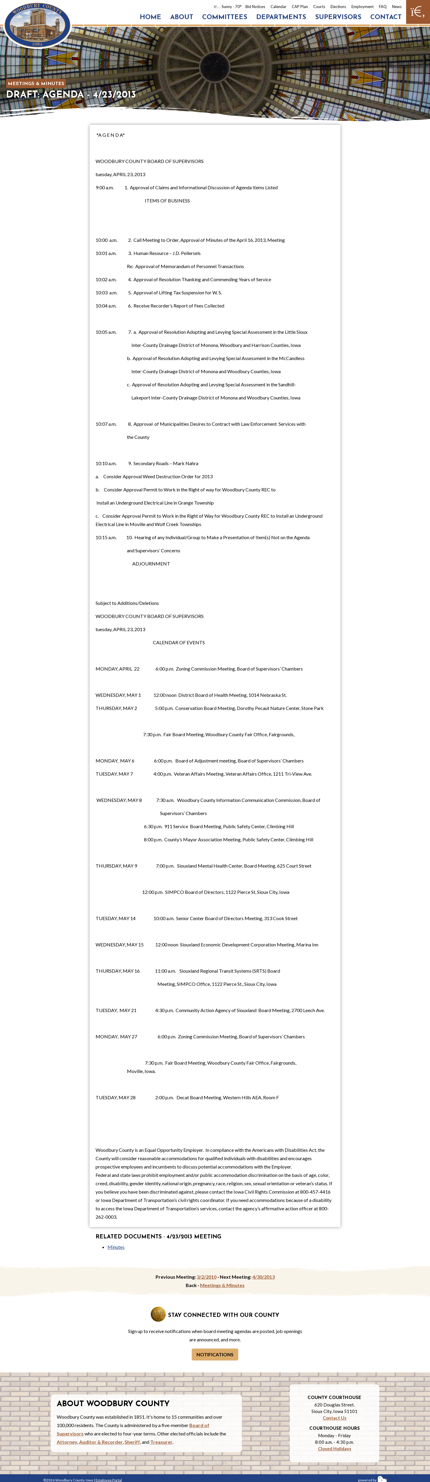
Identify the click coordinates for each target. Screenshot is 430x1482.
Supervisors (338, 17)
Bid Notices (255, 6)
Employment (362, 6)
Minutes (116, 1247)
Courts (319, 6)
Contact (386, 17)
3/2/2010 (206, 1277)
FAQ (383, 6)
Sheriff (132, 1442)
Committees (224, 17)
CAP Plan (300, 6)
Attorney (67, 1442)
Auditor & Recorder (101, 1442)
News (397, 6)
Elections (338, 6)
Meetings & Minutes (36, 84)
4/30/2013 (263, 1277)
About (181, 17)
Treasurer (161, 1442)
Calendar (278, 6)
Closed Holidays (334, 1448)
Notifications (215, 1354)
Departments (281, 17)
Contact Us (334, 1417)
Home (150, 17)
